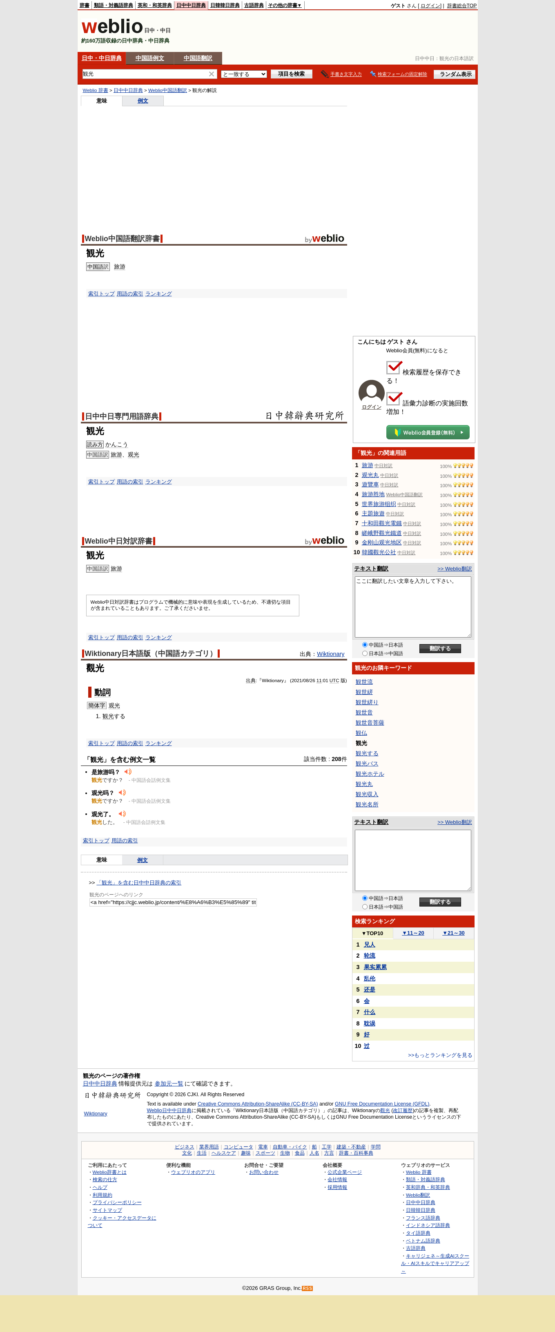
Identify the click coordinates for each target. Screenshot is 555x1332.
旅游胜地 (373, 494)
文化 (187, 1153)
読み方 (95, 444)
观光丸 (370, 475)
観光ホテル (370, 773)
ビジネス (184, 1146)
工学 (327, 1146)
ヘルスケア (224, 1153)
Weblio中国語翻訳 (167, 90)
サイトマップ (107, 1210)
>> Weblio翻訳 (454, 569)
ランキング (158, 294)
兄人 (369, 944)
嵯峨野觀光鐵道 (382, 533)
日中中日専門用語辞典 (121, 416)
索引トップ (101, 294)
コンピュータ (238, 1146)
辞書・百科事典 (356, 1153)
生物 (285, 1153)
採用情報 (337, 1187)
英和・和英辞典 (155, 5)
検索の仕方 (105, 1179)
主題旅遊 (373, 513)
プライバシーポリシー (117, 1202)
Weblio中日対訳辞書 (118, 541)
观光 (133, 454)
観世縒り (367, 702)
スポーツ (265, 1153)
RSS (307, 1288)
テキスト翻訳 (371, 568)
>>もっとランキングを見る (440, 1055)
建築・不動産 (351, 1146)
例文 (143, 101)
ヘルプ (100, 1187)
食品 (300, 1153)
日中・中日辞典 (102, 58)
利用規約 (102, 1195)
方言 (329, 1153)
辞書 (84, 5)
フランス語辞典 (423, 1217)
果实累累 (375, 967)
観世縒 (364, 692)
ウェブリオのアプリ (193, 1172)
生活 (202, 1153)
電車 (263, 1146)
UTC (334, 680)
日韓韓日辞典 (225, 5)
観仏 (361, 733)
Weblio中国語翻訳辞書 (122, 239)
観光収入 (367, 794)
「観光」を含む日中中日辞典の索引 (138, 883)
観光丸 (364, 784)
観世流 (364, 681)
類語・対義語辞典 (113, 5)
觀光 (385, 1110)
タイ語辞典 (418, 1233)
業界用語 (209, 1146)
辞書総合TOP (462, 6)
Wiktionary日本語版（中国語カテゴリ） (151, 653)
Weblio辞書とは (110, 1172)
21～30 (453, 933)
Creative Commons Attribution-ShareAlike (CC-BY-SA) (258, 1104)
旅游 (119, 266)
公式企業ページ (345, 1172)
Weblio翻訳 (418, 1195)
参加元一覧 (169, 1083)
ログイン (430, 6)
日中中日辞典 (191, 5)
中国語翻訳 (198, 58)
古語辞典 (254, 5)
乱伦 (369, 978)
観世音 (364, 712)
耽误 (369, 1023)
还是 (369, 989)
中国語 (95, 267)
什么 (369, 1012)
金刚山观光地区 (382, 542)
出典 (251, 680)
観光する (367, 753)
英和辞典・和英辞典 (428, 1187)
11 (319, 680)
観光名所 (367, 804)
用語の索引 (130, 294)
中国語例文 (150, 58)
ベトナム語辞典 (423, 1240)
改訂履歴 (402, 1110)
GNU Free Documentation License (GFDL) (382, 1104)
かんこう (116, 444)
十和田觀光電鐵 (382, 523)
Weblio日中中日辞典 (169, 1110)
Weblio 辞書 (95, 90)
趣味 (246, 1153)
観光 (108, 716)
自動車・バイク (290, 1146)
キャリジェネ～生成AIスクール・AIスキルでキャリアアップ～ (435, 1263)
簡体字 (96, 705)
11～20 (413, 933)
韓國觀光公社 (379, 552)
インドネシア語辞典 (428, 1225)
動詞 (102, 692)
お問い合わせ (264, 1172)
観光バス (367, 763)
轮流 (369, 955)
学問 (376, 1146)
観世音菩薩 (370, 722)
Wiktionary (330, 654)
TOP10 (372, 933)
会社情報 (337, 1179)
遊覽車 (370, 484)
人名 (314, 1153)
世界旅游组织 (379, 504)
